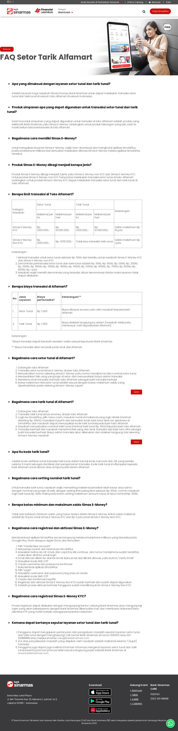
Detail (136, 392)
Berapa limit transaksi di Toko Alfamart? (41, 194)
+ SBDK (134, 694)
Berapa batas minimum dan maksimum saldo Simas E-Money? (57, 505)
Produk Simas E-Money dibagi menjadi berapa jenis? (49, 165)
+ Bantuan (136, 690)
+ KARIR (134, 699)
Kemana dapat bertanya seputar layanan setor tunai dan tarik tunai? (63, 623)
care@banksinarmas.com (73, 638)
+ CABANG (136, 703)
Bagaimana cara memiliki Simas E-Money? (42, 138)
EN (12, 1)
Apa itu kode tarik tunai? (28, 452)
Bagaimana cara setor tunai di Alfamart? (41, 358)
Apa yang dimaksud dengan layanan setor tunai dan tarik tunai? (59, 84)
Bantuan (155, 2)
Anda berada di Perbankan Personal (101, 2)
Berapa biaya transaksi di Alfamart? (37, 286)
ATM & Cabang (135, 2)
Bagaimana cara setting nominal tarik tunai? (44, 478)
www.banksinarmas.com (33, 653)
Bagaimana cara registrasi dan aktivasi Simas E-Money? (53, 528)
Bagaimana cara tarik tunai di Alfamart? (41, 402)
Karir (168, 2)
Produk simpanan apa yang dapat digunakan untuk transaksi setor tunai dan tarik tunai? (72, 109)
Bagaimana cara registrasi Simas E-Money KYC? (47, 596)
